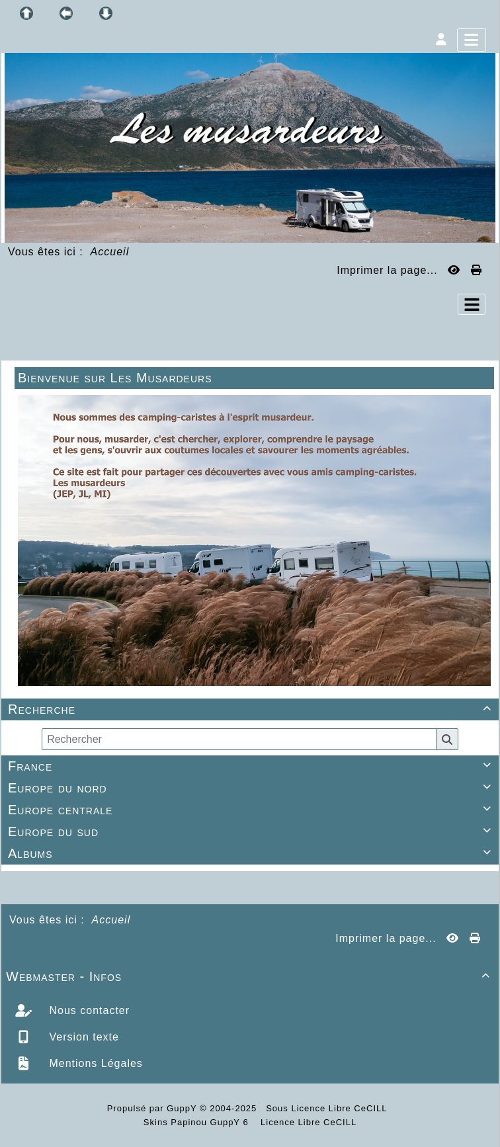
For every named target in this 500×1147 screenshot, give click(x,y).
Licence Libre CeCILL (307, 1122)
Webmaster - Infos (250, 976)
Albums (251, 853)
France (251, 766)
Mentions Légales (94, 1063)
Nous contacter (88, 1010)
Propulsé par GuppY (153, 1108)
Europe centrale (251, 809)
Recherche (251, 709)
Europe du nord (251, 788)
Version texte (82, 1036)
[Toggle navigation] (471, 304)
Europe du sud (251, 831)
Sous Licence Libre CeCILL (328, 1108)
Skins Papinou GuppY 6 (199, 1122)
